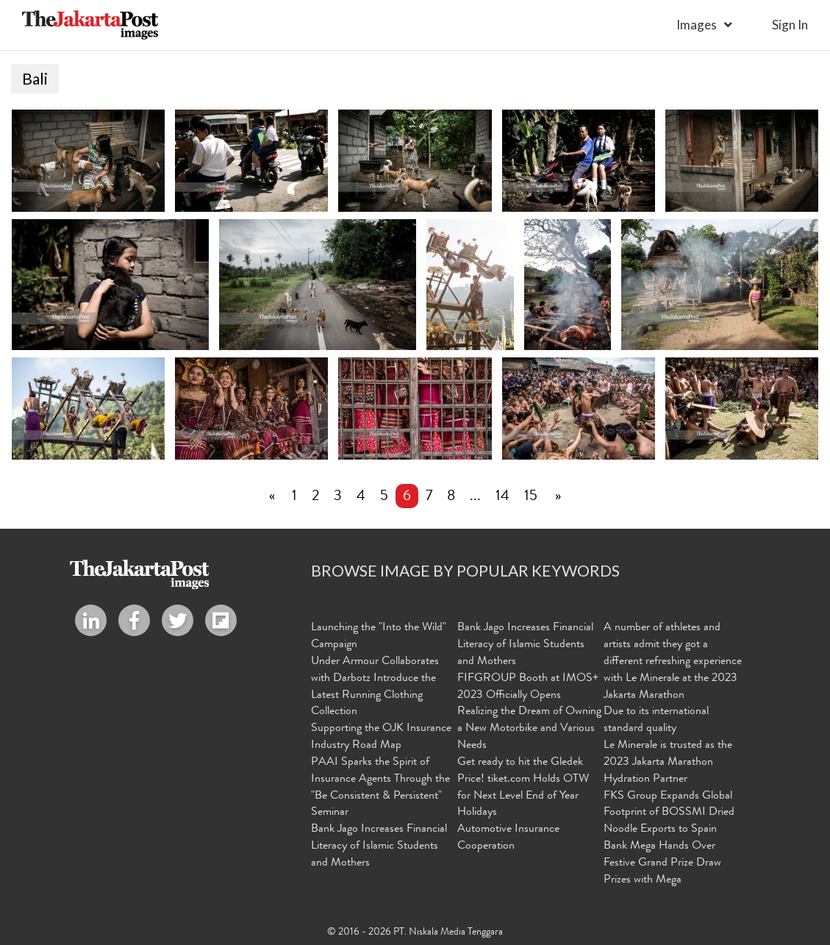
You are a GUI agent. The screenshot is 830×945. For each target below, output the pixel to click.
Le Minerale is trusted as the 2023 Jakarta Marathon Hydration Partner (668, 763)
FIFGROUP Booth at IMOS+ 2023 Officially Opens (527, 688)
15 (530, 498)
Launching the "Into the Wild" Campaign (378, 637)
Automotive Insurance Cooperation (508, 838)
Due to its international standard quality (656, 721)
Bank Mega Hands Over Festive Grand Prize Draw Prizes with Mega (662, 864)
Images (696, 24)
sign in (790, 24)
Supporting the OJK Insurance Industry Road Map (381, 738)
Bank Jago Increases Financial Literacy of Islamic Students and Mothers (379, 847)
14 (502, 498)
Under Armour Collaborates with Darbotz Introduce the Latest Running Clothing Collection (375, 688)
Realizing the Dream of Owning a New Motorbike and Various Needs (529, 729)
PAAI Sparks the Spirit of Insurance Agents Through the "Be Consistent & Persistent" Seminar (380, 788)
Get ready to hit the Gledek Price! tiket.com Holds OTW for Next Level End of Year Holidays (523, 788)
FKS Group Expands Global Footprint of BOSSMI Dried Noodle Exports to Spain (669, 814)
